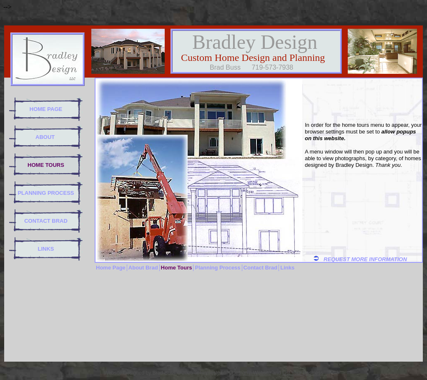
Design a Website (251, 373)
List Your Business (302, 373)
